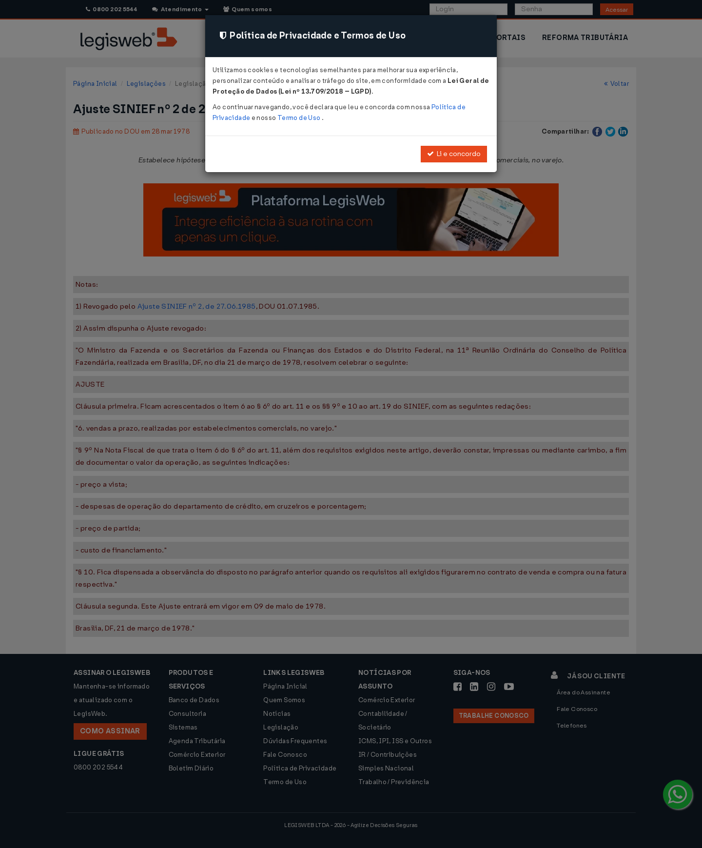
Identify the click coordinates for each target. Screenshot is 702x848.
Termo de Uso (299, 118)
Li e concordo (454, 153)
